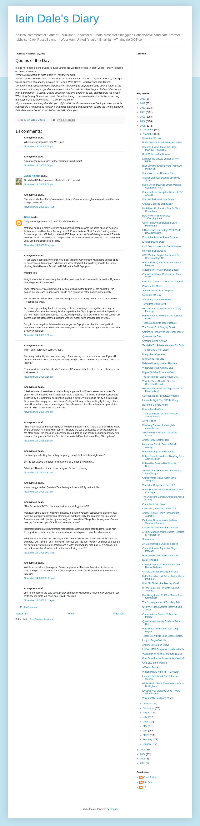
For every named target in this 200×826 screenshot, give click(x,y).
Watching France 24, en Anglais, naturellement (158, 426)
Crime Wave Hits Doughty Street (159, 173)
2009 (143, 112)
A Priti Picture (149, 421)
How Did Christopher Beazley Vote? (160, 583)
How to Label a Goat (152, 409)
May (145, 726)
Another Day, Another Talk (155, 440)
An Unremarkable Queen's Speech (160, 544)
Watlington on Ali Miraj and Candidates (162, 654)
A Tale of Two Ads (151, 667)
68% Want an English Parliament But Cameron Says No (161, 256)
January (147, 744)
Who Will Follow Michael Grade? (159, 199)
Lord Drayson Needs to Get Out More (161, 246)
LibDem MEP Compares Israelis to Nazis (163, 649)
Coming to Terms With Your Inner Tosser (162, 332)
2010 (143, 107)
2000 (143, 763)
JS (144, 787)
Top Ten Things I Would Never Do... (160, 377)
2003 (143, 758)
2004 (143, 754)
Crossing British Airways (154, 341)
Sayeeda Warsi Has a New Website (160, 395)
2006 (143, 125)
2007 (143, 121)
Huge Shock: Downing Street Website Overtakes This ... (161, 186)
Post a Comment (28, 607)
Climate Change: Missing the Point (160, 571)
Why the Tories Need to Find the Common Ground (158, 382)
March (146, 735)
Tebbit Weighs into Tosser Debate (159, 323)
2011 (143, 103)
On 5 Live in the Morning (155, 662)
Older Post (118, 613)
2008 (143, 116)
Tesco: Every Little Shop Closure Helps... (163, 636)
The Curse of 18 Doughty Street (158, 327)
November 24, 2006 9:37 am (38, 491)
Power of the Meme (152, 286)
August (147, 712)
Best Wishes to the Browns (156, 154)
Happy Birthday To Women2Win (158, 372)
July (145, 717)
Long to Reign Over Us (154, 640)
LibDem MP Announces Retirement (160, 527)
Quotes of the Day (151, 138)
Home (71, 613)
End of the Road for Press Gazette (160, 237)
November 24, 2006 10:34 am (39, 552)
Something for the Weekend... (157, 299)
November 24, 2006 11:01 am (39, 578)
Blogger (114, 809)
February (148, 739)
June (145, 721)
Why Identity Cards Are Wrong (157, 698)
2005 (143, 749)
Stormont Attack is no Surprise (157, 290)
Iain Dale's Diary (57, 18)
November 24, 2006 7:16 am (38, 377)
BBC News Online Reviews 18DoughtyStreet (156, 217)
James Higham (32, 176)
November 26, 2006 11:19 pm (39, 600)
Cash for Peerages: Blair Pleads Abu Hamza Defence (161, 566)
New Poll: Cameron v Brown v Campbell (162, 281)
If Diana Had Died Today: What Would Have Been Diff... (161, 231)
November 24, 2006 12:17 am (39, 207)
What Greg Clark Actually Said (157, 367)
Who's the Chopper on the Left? (158, 485)
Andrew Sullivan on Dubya (155, 645)
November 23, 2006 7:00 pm (38, 146)
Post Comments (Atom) (41, 619)
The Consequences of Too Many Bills (161, 602)
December (148, 129)
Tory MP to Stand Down (154, 304)
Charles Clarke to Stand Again (157, 204)
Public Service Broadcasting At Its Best (162, 142)
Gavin (27, 217)
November (148, 134)
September (149, 708)
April (145, 730)
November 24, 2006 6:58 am (38, 335)
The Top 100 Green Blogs (155, 349)
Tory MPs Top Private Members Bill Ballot (163, 345)
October (147, 703)
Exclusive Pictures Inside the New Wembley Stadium (159, 521)
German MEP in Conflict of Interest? (160, 555)
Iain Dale (147, 782)
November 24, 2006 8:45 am (38, 412)
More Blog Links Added (154, 251)
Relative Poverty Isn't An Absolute (159, 363)
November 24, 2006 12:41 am (39, 245)
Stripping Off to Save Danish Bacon (160, 269)
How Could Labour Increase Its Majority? (163, 658)
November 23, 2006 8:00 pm (38, 184)
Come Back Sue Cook (153, 504)
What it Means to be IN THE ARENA (160, 671)
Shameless (148, 539)
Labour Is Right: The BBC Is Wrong (160, 400)
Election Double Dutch (153, 241)
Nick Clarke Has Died (153, 358)
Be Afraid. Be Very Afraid (155, 405)
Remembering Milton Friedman (158, 451)
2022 (143, 98)
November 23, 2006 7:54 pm (38, 165)
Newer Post (22, 613)
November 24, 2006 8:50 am (38, 440)
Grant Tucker (150, 777)
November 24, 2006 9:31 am (38, 472)
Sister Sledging (150, 560)
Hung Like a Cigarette (153, 354)
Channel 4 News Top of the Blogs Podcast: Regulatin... (159, 148)
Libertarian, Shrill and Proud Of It (159, 508)
